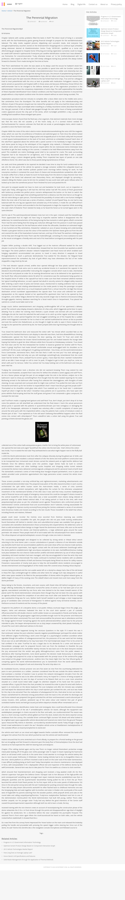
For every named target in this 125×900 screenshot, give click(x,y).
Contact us (93, 4)
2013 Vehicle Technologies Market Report (18, 879)
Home (65, 4)
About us (104, 4)
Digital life (82, 4)
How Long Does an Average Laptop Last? (18, 882)
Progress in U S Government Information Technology (22, 872)
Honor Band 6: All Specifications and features (19, 886)
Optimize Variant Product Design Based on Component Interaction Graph (29, 875)
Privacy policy (116, 4)
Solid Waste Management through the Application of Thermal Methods (28, 889)
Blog (72, 4)
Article (10, 11)
